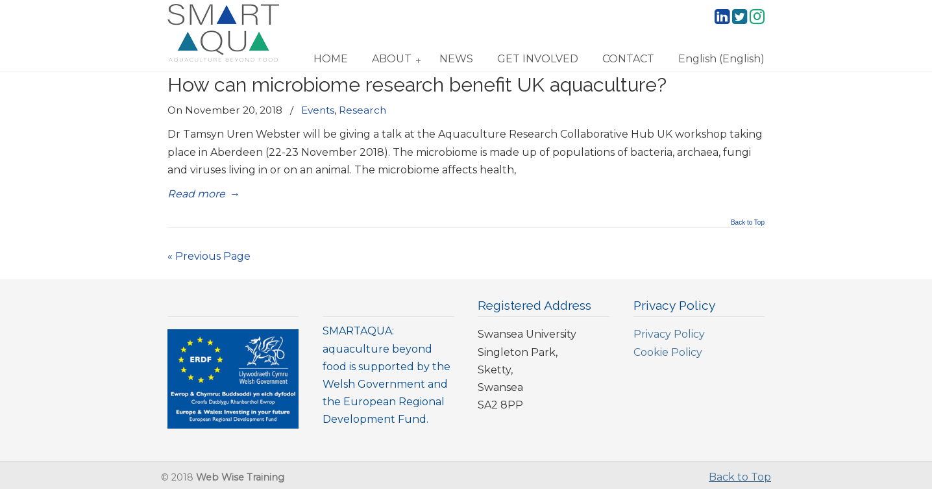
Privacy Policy (669, 334)
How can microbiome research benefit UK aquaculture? (417, 84)
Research (362, 110)
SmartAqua (223, 33)
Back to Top (748, 222)
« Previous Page (209, 256)
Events (317, 110)
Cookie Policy (667, 352)
